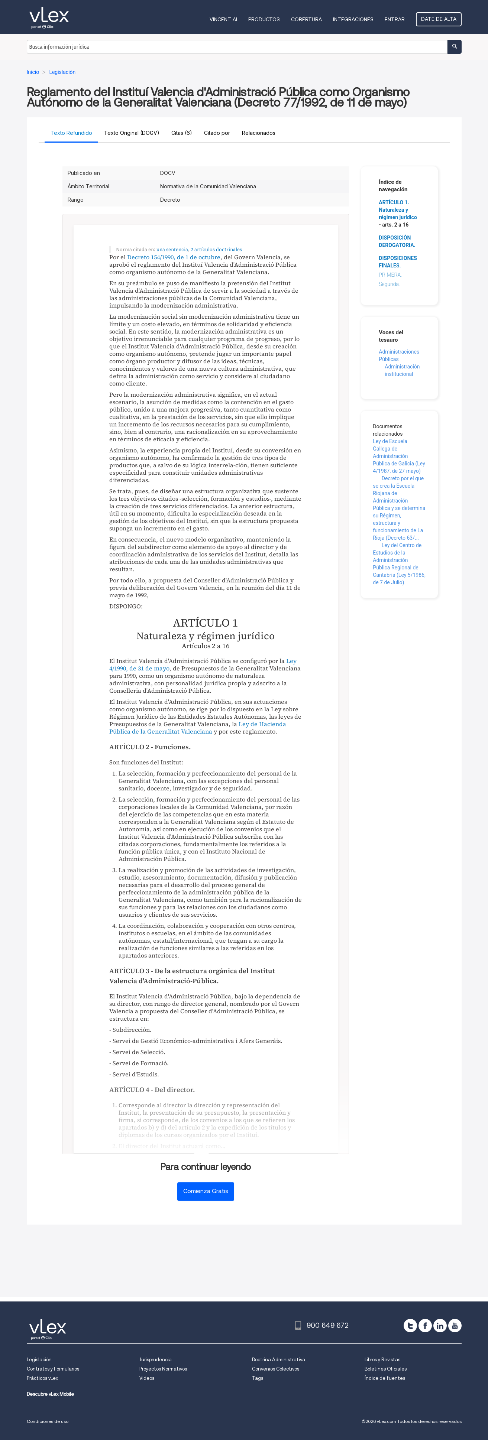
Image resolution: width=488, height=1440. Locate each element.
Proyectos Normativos (163, 1369)
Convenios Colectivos (275, 1369)
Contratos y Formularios (53, 1369)
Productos (264, 19)
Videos (146, 1378)
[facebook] (425, 1325)
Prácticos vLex (42, 1378)
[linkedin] (440, 1325)
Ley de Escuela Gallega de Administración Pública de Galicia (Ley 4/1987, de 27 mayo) (399, 456)
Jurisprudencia (155, 1359)
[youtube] (455, 1325)
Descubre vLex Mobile (50, 1394)
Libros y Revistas (382, 1359)
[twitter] (410, 1325)
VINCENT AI (223, 19)
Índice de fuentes (385, 1378)
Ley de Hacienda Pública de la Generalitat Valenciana (197, 727)
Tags (257, 1378)
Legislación (39, 1359)
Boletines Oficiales (386, 1369)
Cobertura (306, 19)
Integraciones (353, 19)
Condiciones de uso (47, 1421)
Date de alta (438, 19)
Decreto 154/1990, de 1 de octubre (173, 257)
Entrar (395, 19)
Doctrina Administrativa (278, 1359)
